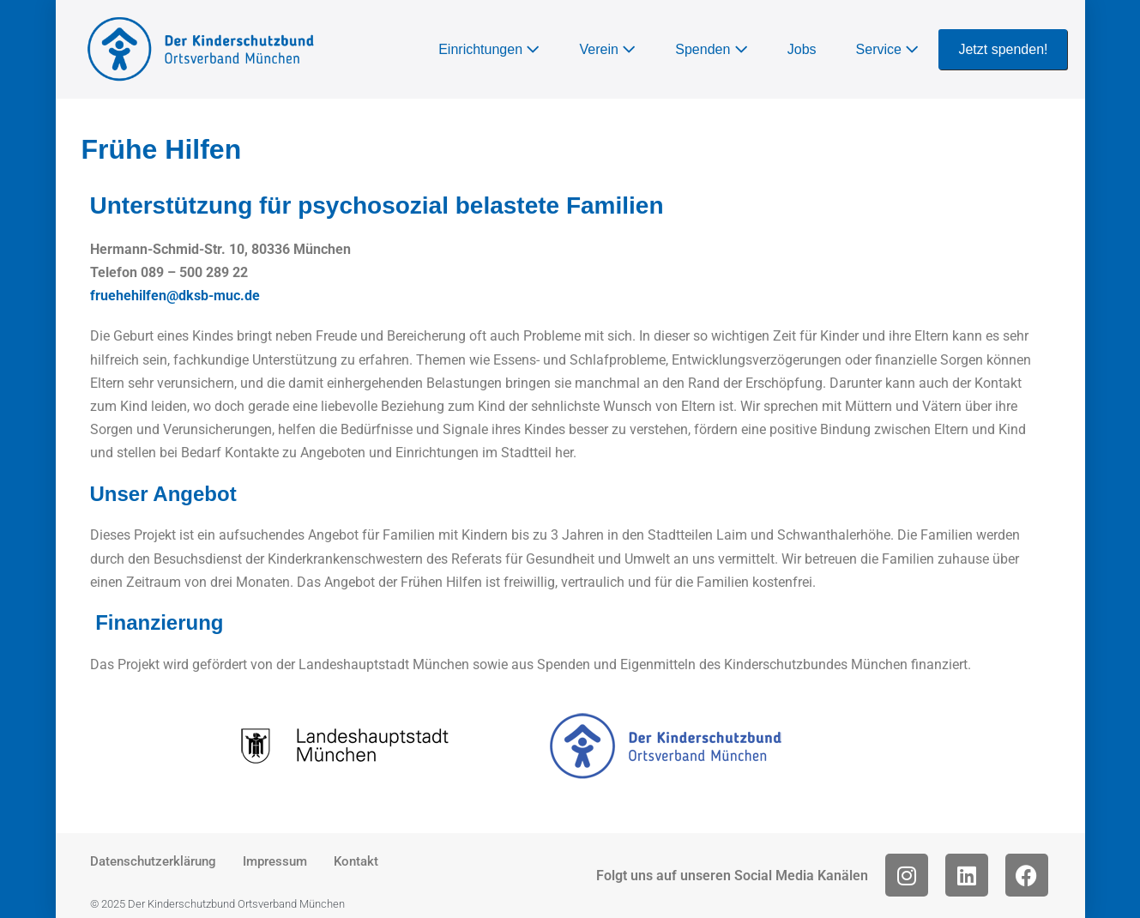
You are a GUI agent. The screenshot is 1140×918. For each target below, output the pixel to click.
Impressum (275, 861)
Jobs (802, 49)
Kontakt (356, 861)
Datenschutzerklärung (153, 861)
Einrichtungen (489, 49)
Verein (607, 49)
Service (888, 49)
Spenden (711, 49)
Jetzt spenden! (1002, 49)
